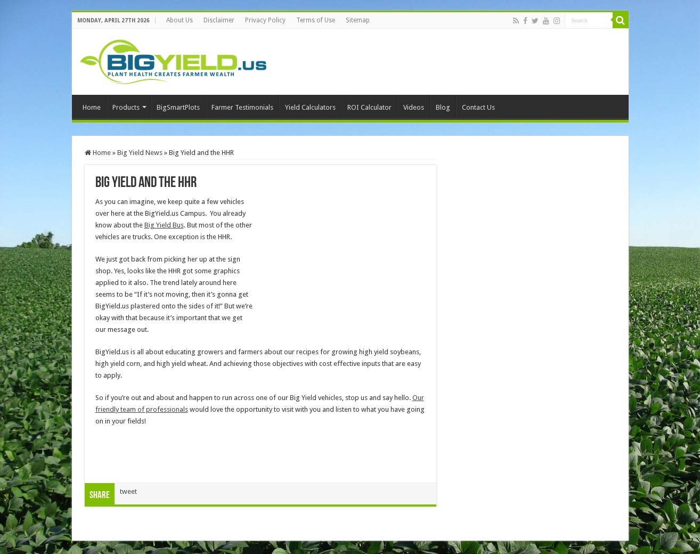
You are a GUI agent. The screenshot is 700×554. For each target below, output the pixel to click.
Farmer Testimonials (242, 107)
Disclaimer (219, 20)
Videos (413, 107)
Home (92, 107)
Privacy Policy (265, 20)
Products (126, 107)
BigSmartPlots (178, 107)
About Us (179, 20)
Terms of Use (315, 20)
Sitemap (358, 20)
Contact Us (478, 107)
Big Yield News (139, 153)
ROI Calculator (369, 107)
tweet (128, 491)
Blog (443, 107)
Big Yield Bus (164, 225)
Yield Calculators (310, 107)
